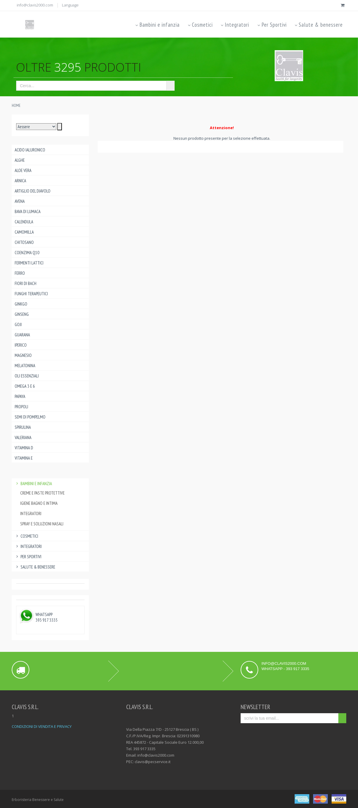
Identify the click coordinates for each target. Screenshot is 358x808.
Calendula (24, 222)
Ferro (20, 273)
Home (16, 105)
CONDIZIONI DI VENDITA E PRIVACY (42, 726)
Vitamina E (24, 458)
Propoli (21, 406)
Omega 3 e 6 (25, 386)
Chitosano (24, 242)
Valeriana (23, 437)
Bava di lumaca (27, 211)
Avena (20, 201)
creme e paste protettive (42, 493)
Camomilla (24, 232)
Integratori (234, 24)
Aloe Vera (23, 170)
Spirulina (23, 427)
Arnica (20, 180)
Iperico (21, 345)
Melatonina (25, 365)
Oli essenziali (27, 376)
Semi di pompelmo (30, 417)
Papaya (20, 396)
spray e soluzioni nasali (41, 524)
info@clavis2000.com (35, 5)
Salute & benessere (318, 24)
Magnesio (23, 355)
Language (70, 5)
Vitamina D (24, 448)
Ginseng (22, 314)
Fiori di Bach (25, 283)
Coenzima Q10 (27, 252)
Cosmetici (200, 24)
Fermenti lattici (29, 263)
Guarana (22, 335)
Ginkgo (21, 304)
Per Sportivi (271, 24)
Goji (18, 324)
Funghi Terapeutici (31, 293)
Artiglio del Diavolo (32, 191)
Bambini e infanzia (157, 24)
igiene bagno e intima (39, 503)
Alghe (20, 160)
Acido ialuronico (30, 150)
